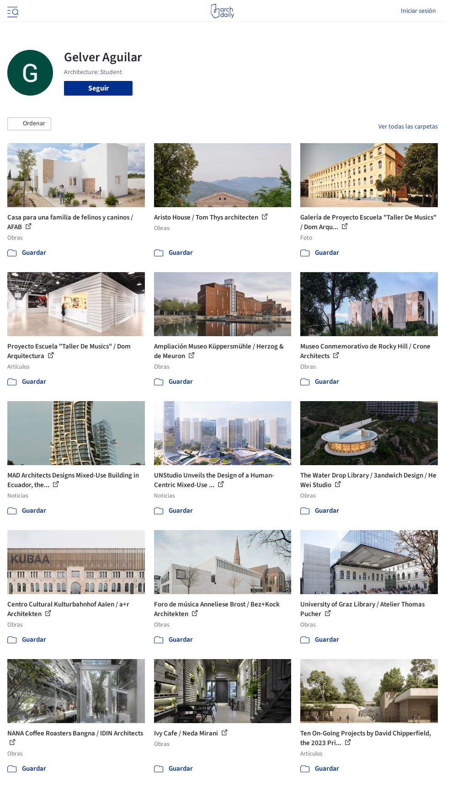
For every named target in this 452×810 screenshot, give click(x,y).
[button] (29, 124)
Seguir (98, 88)
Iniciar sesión (418, 11)
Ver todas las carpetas (408, 126)
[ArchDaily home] (222, 11)
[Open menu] (11, 11)
